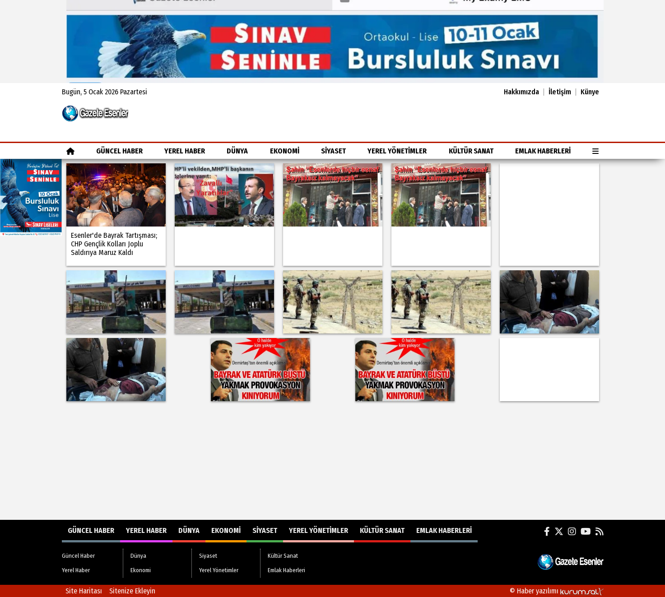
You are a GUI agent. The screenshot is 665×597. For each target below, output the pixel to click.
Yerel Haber (184, 151)
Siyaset (333, 151)
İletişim (560, 92)
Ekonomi (284, 151)
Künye (590, 92)
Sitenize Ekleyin (132, 591)
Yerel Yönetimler (397, 151)
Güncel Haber (119, 151)
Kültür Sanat (471, 151)
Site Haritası (83, 591)
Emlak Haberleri (543, 151)
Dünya (237, 151)
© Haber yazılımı (557, 591)
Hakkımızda (521, 92)
